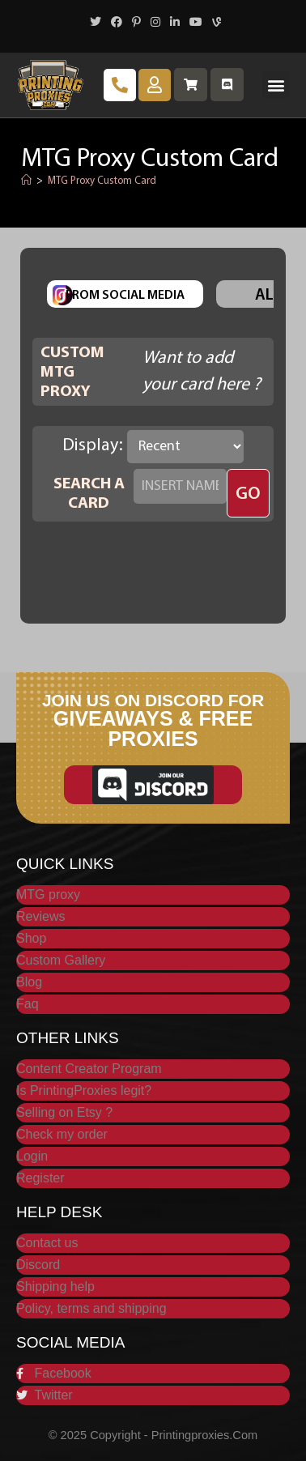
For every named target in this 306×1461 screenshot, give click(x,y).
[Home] (26, 181)
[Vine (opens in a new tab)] (214, 23)
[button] (275, 84)
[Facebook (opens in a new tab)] (116, 23)
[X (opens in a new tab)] (95, 23)
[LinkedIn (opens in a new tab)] (175, 23)
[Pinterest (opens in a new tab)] (136, 23)
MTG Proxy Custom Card (102, 181)
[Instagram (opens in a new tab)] (155, 23)
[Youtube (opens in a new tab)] (196, 23)
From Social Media (125, 295)
